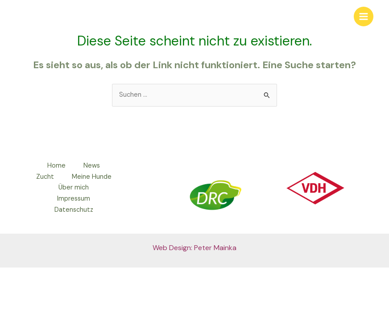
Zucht (45, 177)
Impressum (73, 198)
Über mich (73, 187)
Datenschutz (73, 210)
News (91, 165)
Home (56, 165)
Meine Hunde (92, 177)
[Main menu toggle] (363, 16)
